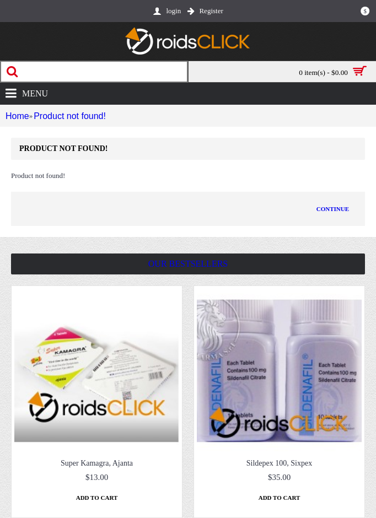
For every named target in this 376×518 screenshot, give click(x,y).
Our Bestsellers (187, 264)
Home (15, 116)
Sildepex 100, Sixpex (279, 463)
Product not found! (67, 116)
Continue (332, 209)
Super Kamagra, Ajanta (97, 463)
